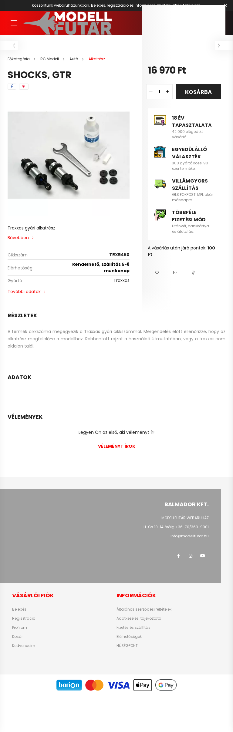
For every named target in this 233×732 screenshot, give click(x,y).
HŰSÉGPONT (127, 646)
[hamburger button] (14, 23)
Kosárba (198, 92)
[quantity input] (159, 91)
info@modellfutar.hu (190, 536)
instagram (190, 556)
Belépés (19, 609)
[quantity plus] (167, 91)
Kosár (17, 637)
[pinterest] (24, 87)
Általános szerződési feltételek (143, 609)
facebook (178, 556)
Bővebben (18, 238)
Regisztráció (23, 618)
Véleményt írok (116, 446)
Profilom (19, 627)
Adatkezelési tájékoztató (138, 618)
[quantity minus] (151, 91)
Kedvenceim (23, 646)
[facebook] (12, 87)
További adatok (24, 292)
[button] (157, 273)
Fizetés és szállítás (133, 627)
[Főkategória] (19, 58)
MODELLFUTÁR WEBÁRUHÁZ (185, 517)
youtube (203, 556)
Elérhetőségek (129, 637)
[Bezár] (225, 5)
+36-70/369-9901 (192, 526)
